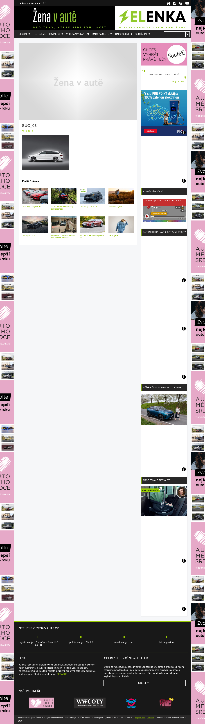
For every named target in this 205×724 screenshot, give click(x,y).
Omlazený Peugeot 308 (31, 207)
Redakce (150, 718)
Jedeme (23, 34)
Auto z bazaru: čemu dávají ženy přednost (62, 208)
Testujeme (39, 34)
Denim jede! (113, 235)
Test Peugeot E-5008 (88, 207)
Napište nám (140, 718)
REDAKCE (62, 674)
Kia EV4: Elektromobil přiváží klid (92, 236)
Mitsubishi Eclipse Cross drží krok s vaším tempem (62, 236)
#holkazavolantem (77, 34)
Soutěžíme (141, 34)
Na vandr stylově (115, 207)
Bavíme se (54, 34)
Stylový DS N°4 (28, 235)
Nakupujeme (122, 34)
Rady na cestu (100, 34)
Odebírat (144, 683)
